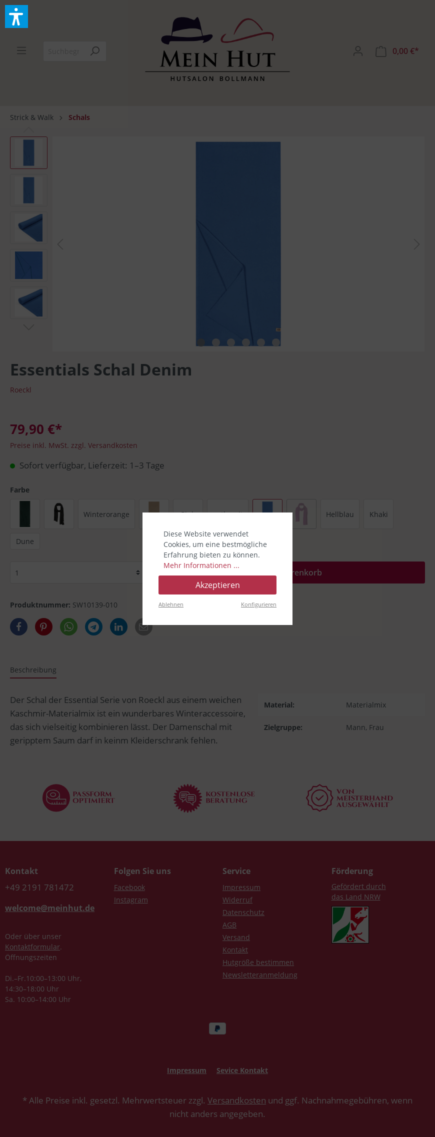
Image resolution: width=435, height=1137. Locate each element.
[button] (16, 16)
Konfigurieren (258, 604)
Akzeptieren (218, 585)
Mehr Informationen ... (202, 565)
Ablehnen (171, 604)
